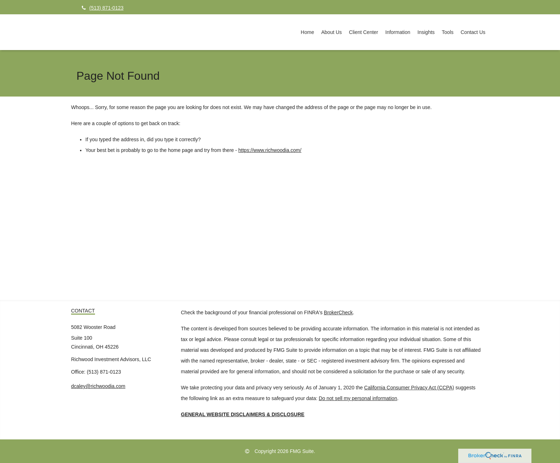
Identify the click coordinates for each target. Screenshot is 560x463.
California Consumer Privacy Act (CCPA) (409, 387)
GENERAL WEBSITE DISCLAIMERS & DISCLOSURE (243, 414)
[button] (331, 32)
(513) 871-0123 (103, 8)
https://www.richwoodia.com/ (269, 150)
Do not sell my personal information (358, 398)
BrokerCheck (338, 312)
